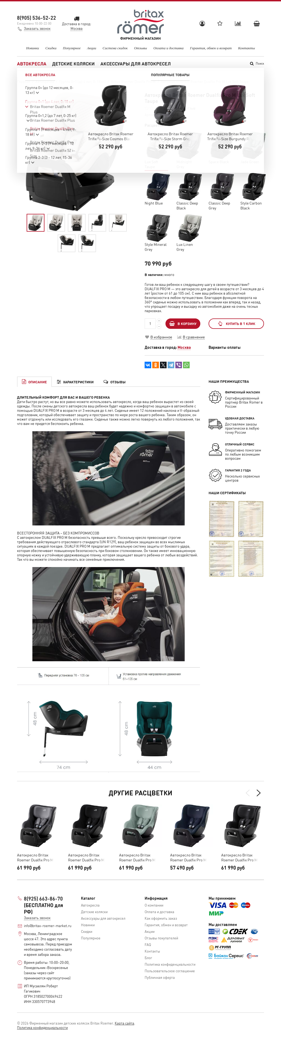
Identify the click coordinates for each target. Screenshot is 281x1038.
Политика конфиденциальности (170, 964)
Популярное (72, 48)
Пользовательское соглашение (170, 970)
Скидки (50, 48)
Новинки (32, 48)
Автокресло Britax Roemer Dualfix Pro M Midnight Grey (35, 857)
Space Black (219, 161)
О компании (154, 905)
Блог (148, 957)
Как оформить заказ (161, 918)
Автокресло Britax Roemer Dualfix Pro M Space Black (86, 857)
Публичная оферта (160, 977)
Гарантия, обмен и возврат (211, 48)
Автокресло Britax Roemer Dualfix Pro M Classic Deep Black (239, 857)
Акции (91, 48)
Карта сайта (124, 1023)
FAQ (148, 944)
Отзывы (140, 48)
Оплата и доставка (168, 48)
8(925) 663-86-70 (43, 898)
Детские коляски (73, 64)
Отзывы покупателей (161, 938)
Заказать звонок (37, 28)
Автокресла (31, 64)
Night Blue (154, 202)
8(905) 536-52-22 (36, 18)
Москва (184, 347)
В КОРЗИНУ (182, 323)
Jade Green (249, 161)
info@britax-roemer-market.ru (47, 925)
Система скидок (115, 48)
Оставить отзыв (182, 108)
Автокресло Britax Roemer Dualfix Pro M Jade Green (137, 857)
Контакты (246, 48)
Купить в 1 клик (236, 323)
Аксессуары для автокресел (135, 64)
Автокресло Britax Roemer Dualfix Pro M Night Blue (188, 857)
